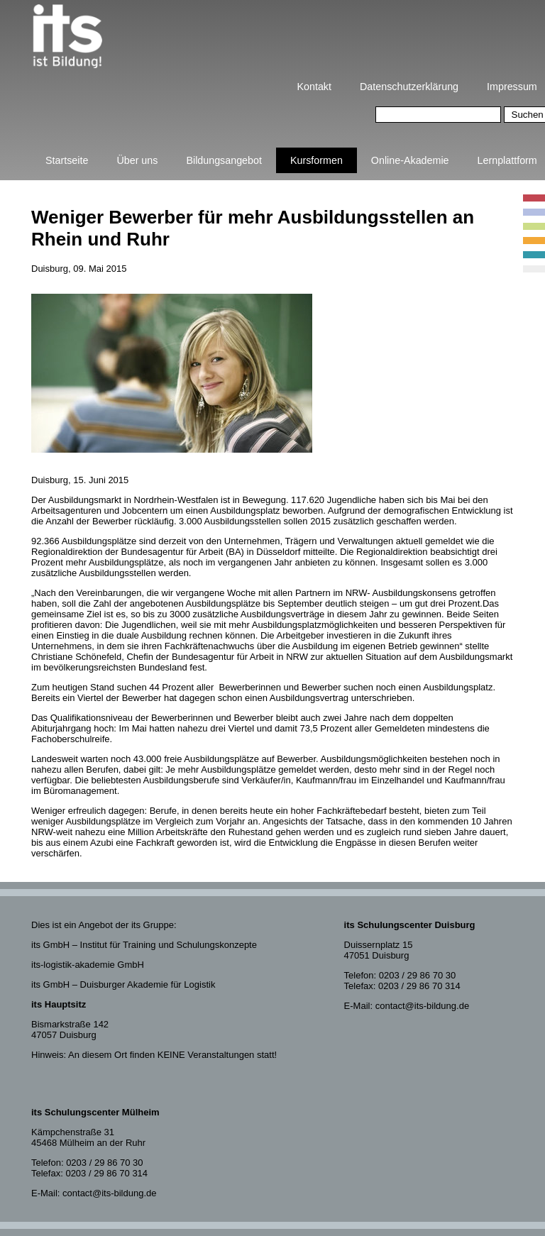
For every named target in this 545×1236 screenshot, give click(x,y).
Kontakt (314, 86)
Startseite (66, 160)
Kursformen (316, 160)
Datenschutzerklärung (409, 86)
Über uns (137, 160)
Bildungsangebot (224, 160)
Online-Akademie (410, 160)
